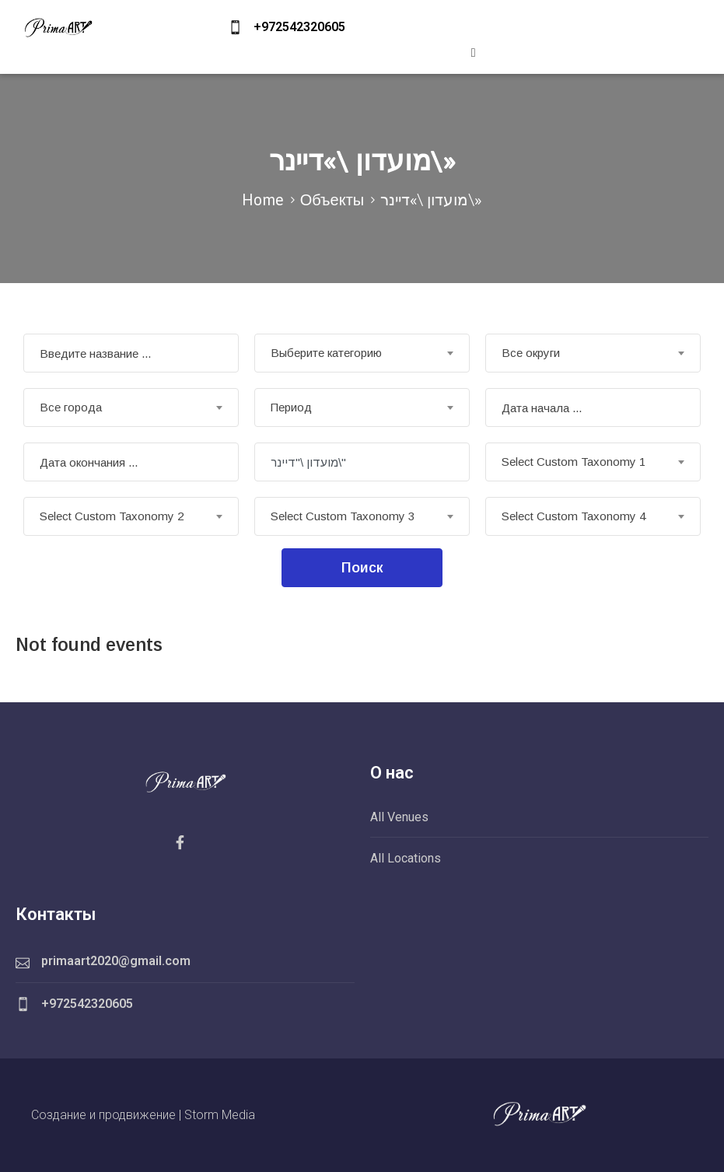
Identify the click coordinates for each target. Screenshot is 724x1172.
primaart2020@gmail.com (116, 960)
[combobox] (362, 353)
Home (263, 199)
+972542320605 (299, 26)
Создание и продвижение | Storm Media (143, 1114)
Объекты (332, 199)
